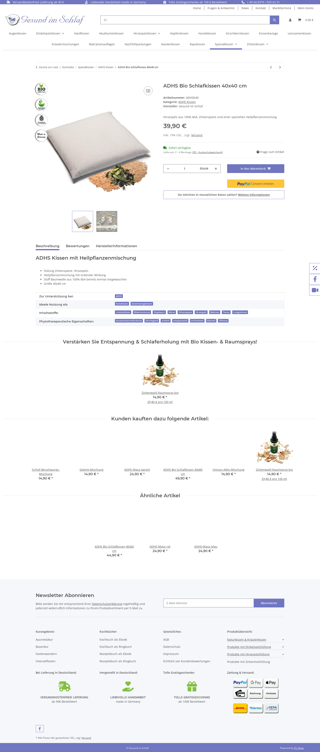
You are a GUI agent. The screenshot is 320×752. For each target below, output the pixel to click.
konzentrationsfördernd (129, 320)
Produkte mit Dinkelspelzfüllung (249, 647)
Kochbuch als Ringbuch (116, 647)
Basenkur (42, 647)
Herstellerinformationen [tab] (116, 246)
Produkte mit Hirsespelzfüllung (248, 654)
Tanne (226, 312)
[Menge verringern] (168, 168)
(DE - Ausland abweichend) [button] (207, 152)
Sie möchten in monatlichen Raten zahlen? (224, 195)
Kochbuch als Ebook (113, 639)
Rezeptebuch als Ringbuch (118, 661)
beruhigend (152, 320)
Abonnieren (269, 603)
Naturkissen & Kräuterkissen (246, 639)
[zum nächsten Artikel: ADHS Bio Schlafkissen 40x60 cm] (280, 67)
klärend (211, 320)
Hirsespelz (201, 312)
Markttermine (281, 8)
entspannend (180, 320)
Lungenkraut (240, 312)
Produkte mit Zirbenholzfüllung (248, 662)
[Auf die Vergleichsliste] (148, 90)
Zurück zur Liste (48, 67)
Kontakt (261, 8)
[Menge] (184, 168)
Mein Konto (305, 8)
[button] (290, 20)
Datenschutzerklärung (107, 604)
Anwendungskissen (142, 303)
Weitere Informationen (254, 195)
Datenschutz (171, 647)
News (245, 8)
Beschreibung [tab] (47, 246)
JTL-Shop (299, 748)
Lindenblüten (123, 312)
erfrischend (197, 320)
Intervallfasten (46, 661)
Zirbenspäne (185, 312)
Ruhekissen (122, 303)
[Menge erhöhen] (215, 168)
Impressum (171, 654)
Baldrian (214, 312)
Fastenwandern (46, 654)
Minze (172, 312)
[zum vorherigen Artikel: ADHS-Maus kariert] (271, 67)
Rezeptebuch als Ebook (115, 654)
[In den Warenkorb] (39, 81)
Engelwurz (159, 312)
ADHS (119, 296)
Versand (196, 135)
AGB (166, 639)
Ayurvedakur (44, 639)
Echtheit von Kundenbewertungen (186, 661)
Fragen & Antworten (221, 8)
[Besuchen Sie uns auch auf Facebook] (40, 728)
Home (197, 8)
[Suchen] (274, 20)
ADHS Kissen (187, 102)
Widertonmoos (142, 312)
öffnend (223, 320)
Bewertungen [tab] (77, 246)
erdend (166, 320)
